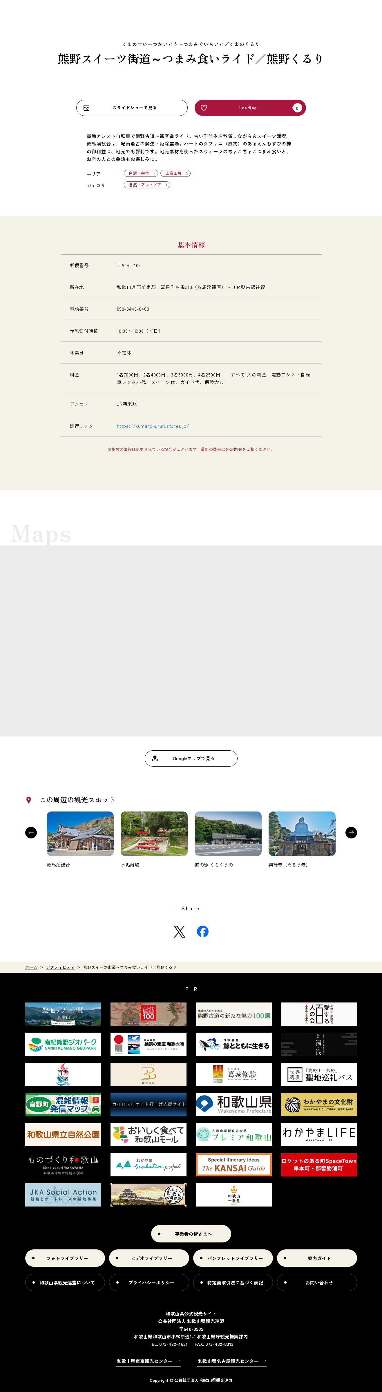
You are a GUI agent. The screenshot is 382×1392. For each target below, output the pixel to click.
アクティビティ (60, 967)
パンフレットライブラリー (235, 1258)
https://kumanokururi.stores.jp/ (153, 425)
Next (351, 832)
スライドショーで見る (135, 107)
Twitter (180, 931)
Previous (31, 832)
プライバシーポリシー (151, 1282)
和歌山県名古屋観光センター (228, 1361)
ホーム (31, 967)
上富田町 (173, 173)
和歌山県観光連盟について (67, 1282)
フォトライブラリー (67, 1258)
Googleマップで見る (194, 758)
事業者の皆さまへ (193, 1233)
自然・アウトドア (145, 185)
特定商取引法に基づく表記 (235, 1282)
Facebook (203, 931)
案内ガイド (319, 1258)
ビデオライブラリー (151, 1258)
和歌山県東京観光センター (145, 1361)
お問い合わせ (319, 1282)
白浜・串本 (139, 173)
